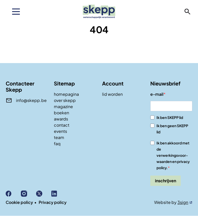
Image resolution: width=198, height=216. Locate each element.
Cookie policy (19, 202)
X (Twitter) (43, 194)
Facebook (13, 194)
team (59, 137)
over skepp (65, 100)
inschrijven (165, 180)
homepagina (66, 94)
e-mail (156, 94)
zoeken (187, 11)
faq (57, 143)
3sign (182, 202)
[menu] (16, 12)
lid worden (112, 94)
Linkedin (59, 194)
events (60, 131)
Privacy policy (53, 202)
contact (61, 125)
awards (61, 119)
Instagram (28, 194)
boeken (61, 112)
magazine (63, 106)
